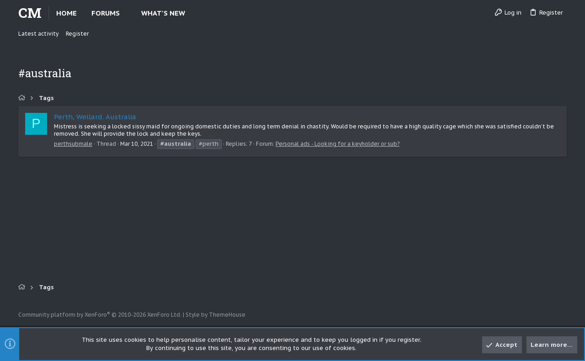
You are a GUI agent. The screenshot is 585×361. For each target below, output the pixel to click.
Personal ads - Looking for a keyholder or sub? (337, 143)
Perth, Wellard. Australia (95, 116)
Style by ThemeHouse (215, 314)
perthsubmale (73, 143)
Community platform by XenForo (99, 314)
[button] (127, 13)
